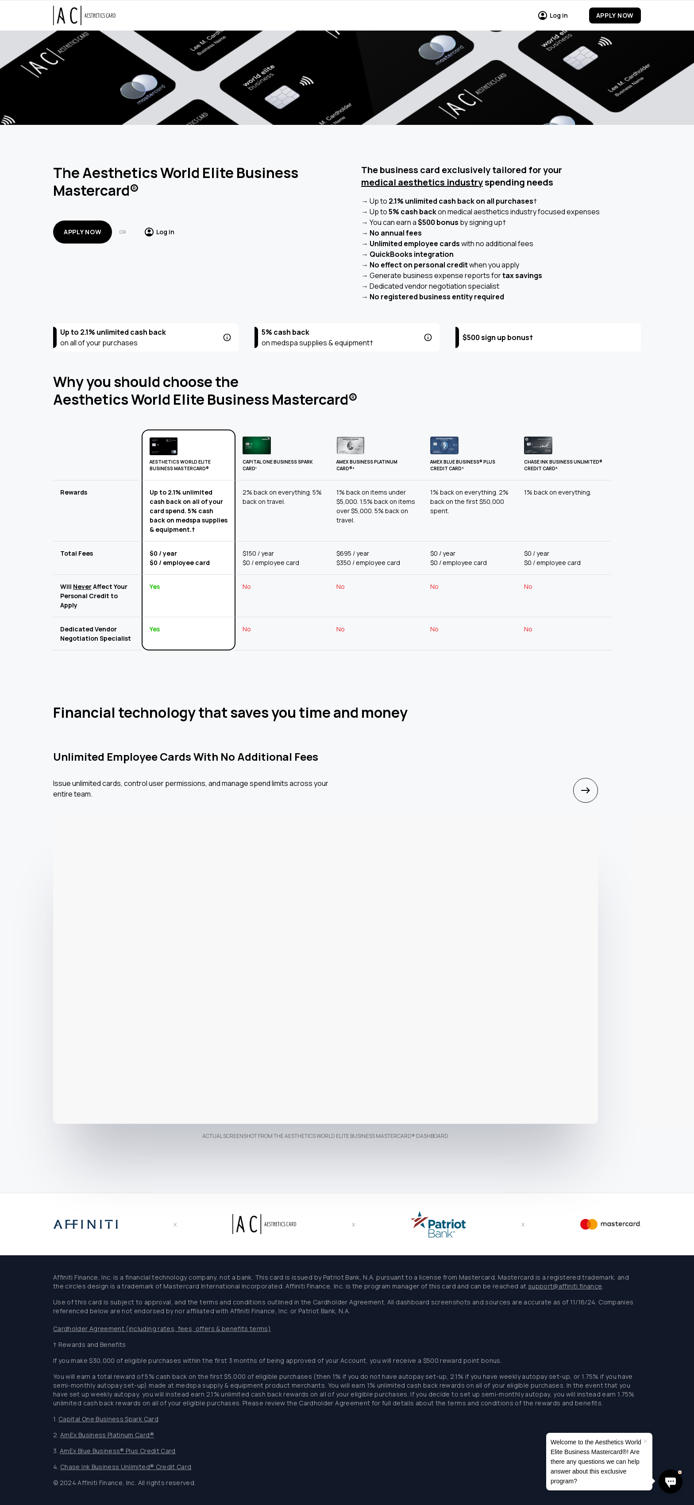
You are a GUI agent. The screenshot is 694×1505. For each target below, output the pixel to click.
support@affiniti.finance (565, 1286)
